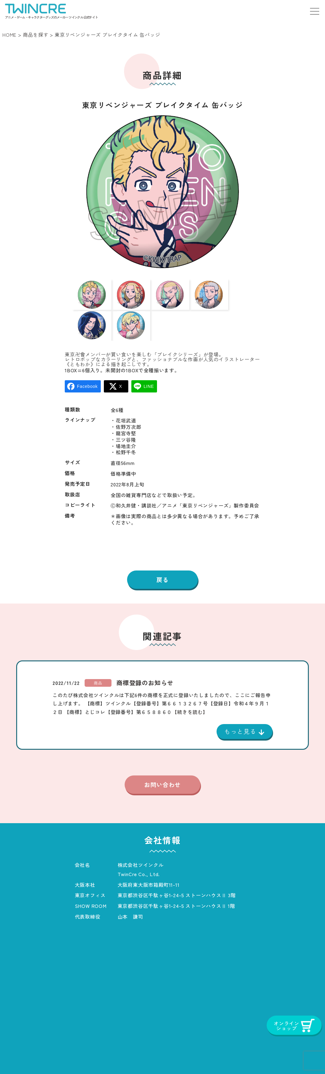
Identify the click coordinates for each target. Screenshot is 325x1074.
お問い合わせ (162, 765)
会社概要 (91, 1056)
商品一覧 (56, 1056)
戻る (162, 558)
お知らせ (126, 1056)
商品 (98, 662)
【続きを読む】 (190, 691)
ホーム (23, 1056)
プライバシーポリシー (177, 1056)
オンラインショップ (286, 1056)
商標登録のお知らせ (144, 662)
